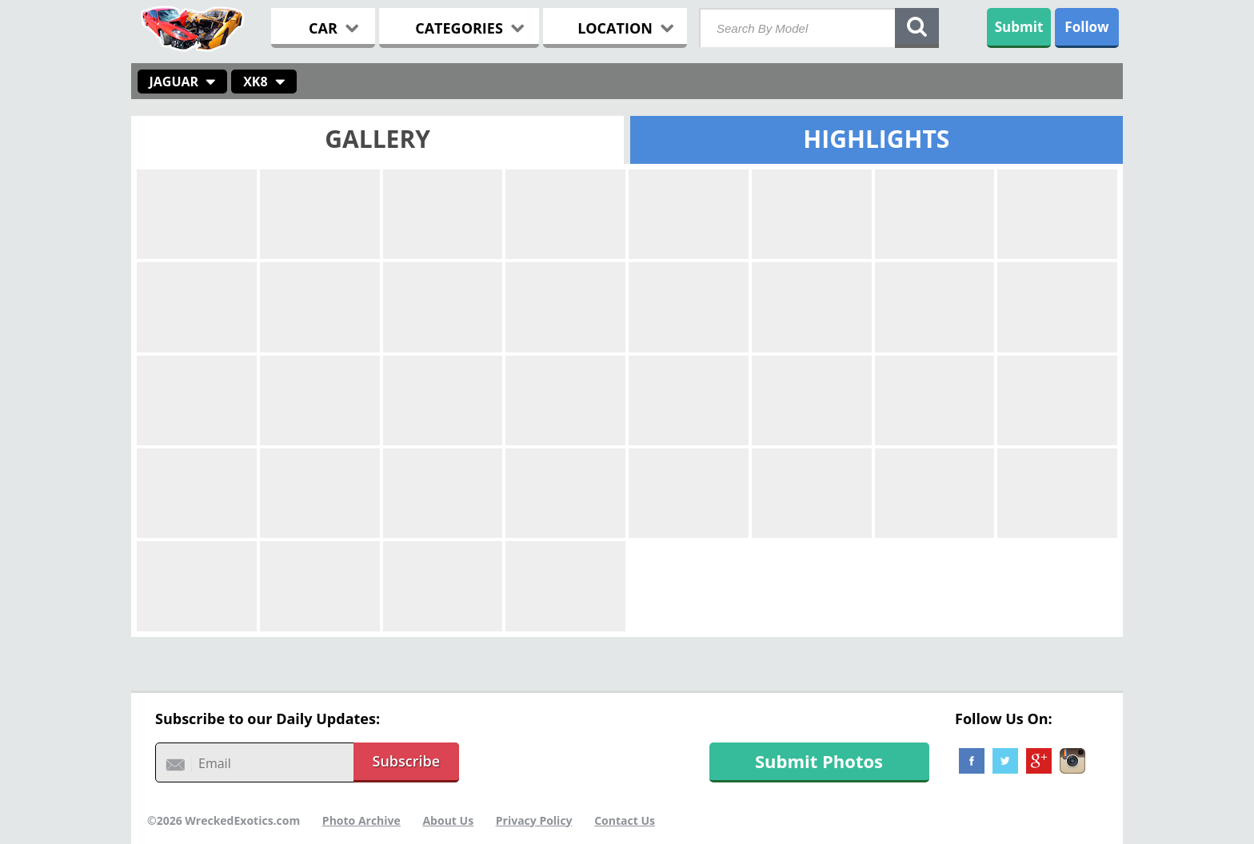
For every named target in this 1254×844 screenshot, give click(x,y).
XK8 (255, 81)
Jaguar (174, 81)
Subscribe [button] (407, 760)
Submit (1019, 27)
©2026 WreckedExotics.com (223, 820)
